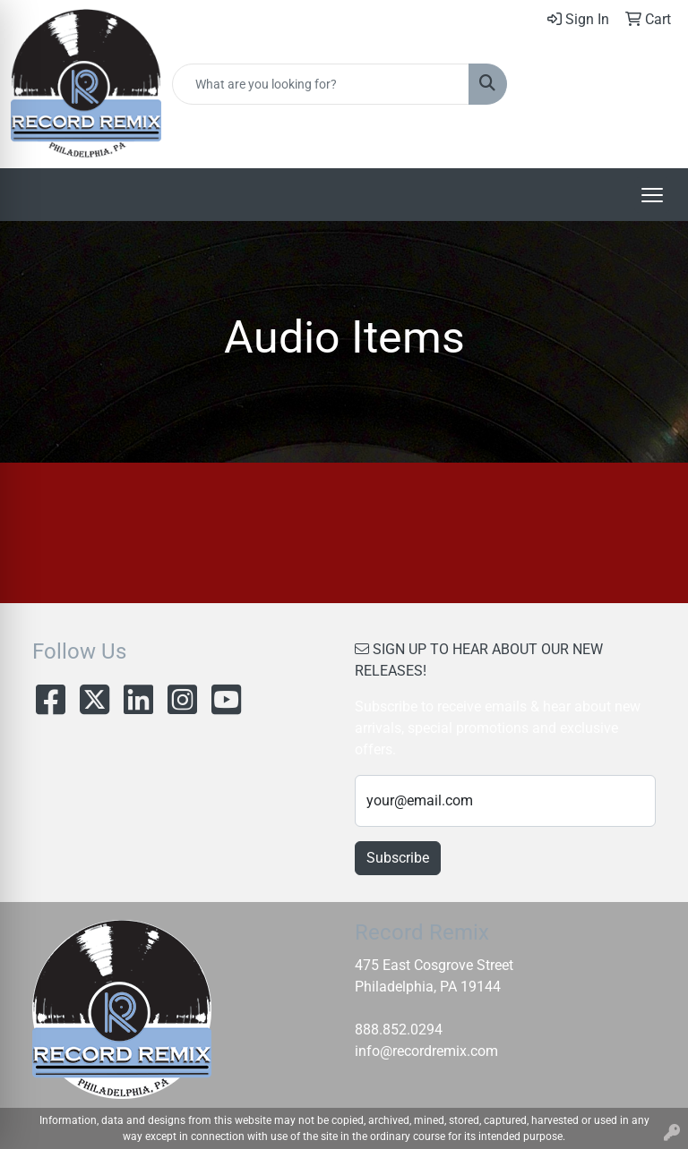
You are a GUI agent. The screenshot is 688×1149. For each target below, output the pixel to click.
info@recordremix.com (426, 1051)
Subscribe (397, 857)
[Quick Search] (320, 84)
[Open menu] (652, 195)
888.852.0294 (399, 1029)
